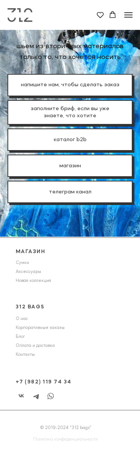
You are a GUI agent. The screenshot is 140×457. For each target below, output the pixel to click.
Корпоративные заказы (40, 328)
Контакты (25, 354)
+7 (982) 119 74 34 (44, 382)
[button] (100, 14)
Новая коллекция (33, 281)
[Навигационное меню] (128, 15)
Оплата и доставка (35, 345)
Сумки (22, 263)
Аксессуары (28, 272)
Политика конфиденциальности (65, 439)
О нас (22, 319)
